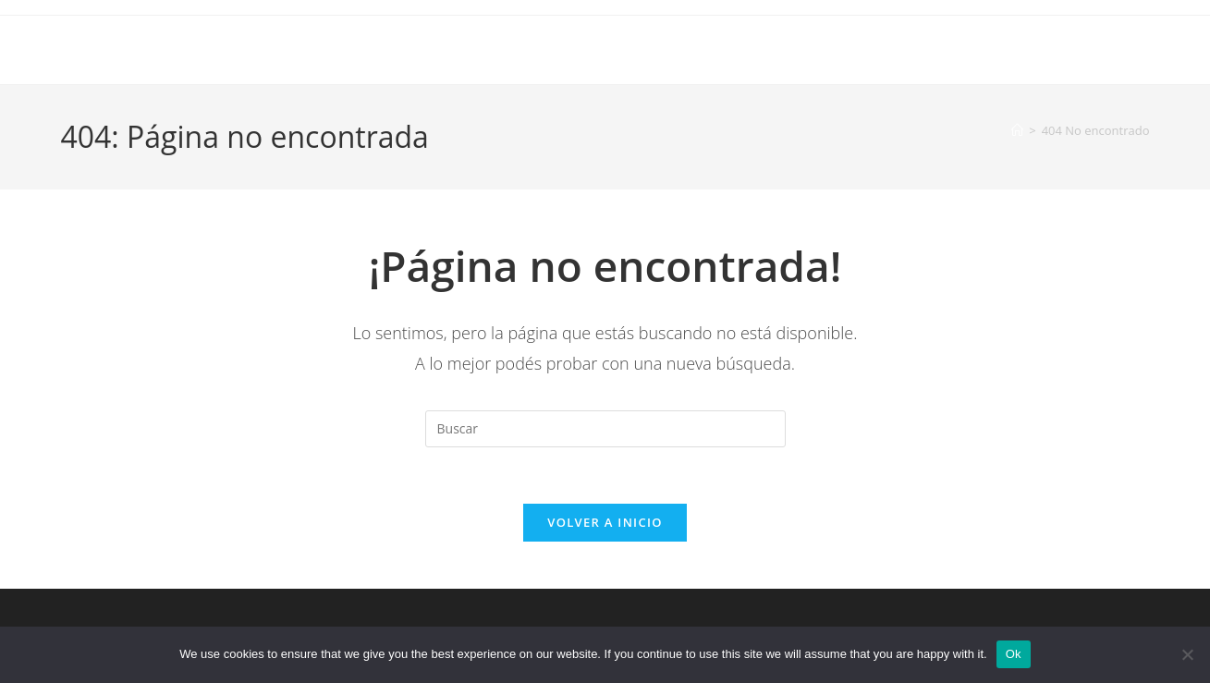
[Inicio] (1017, 130)
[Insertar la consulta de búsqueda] (605, 428)
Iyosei (89, 49)
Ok (1013, 654)
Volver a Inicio (604, 522)
